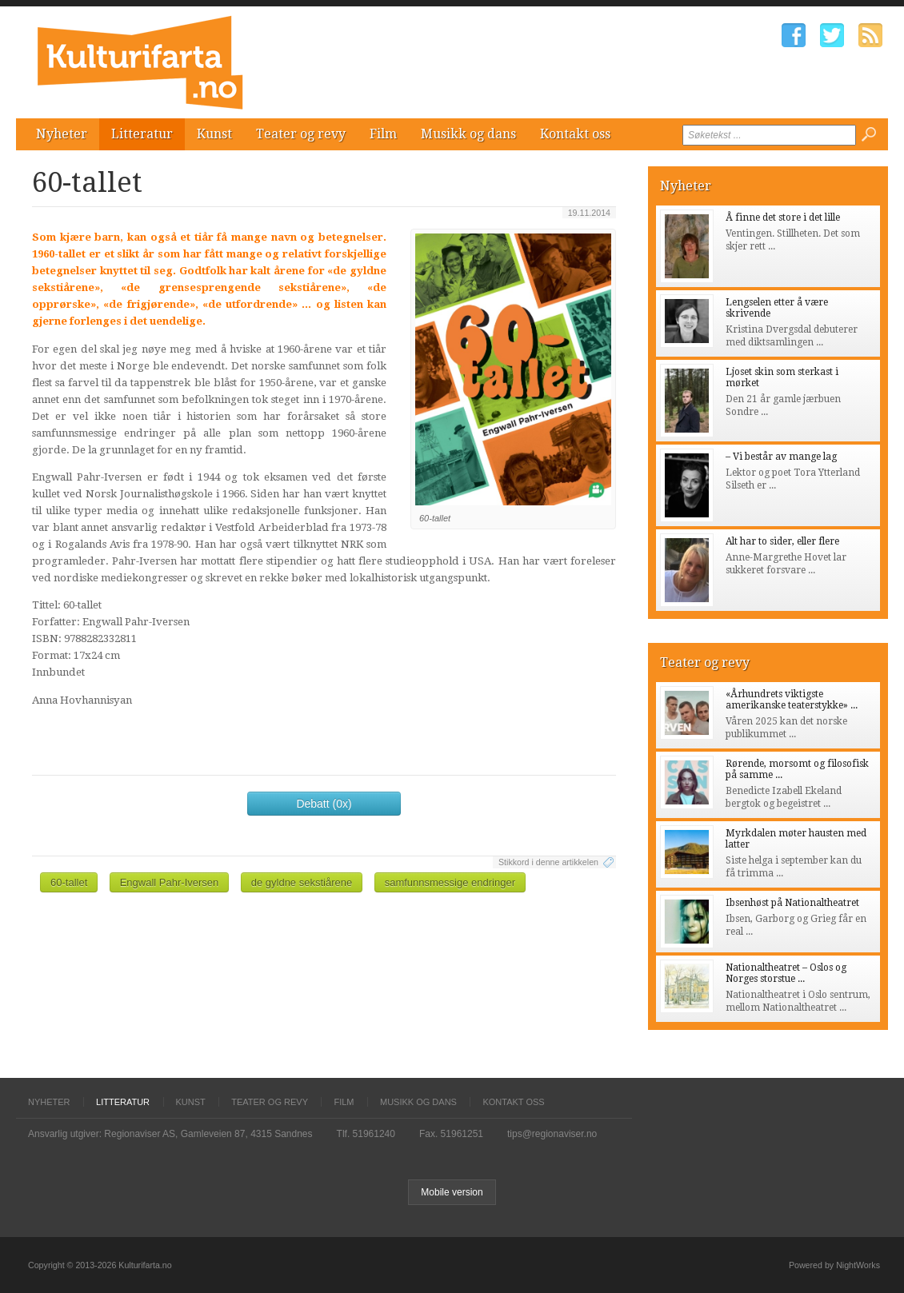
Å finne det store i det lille (783, 217)
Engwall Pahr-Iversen (169, 882)
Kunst (214, 134)
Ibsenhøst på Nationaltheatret (792, 902)
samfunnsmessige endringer (450, 882)
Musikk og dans (468, 134)
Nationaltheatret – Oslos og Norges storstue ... (786, 973)
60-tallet (68, 882)
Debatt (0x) (323, 803)
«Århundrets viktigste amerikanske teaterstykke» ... (792, 699)
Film (383, 134)
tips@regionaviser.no (552, 1133)
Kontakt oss (575, 134)
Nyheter (61, 134)
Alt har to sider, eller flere (782, 541)
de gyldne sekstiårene (301, 882)
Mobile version (451, 1192)
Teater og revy (301, 134)
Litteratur (142, 134)
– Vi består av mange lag (781, 456)
